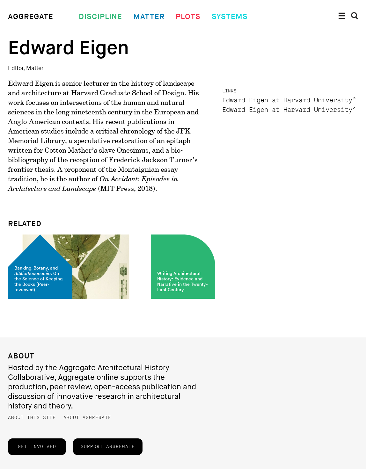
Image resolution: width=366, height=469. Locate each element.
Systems (230, 16)
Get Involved (37, 446)
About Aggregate (87, 417)
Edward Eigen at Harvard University (287, 100)
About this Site (32, 417)
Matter (149, 16)
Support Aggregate (108, 446)
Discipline (100, 16)
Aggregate (30, 16)
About (21, 356)
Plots (188, 16)
